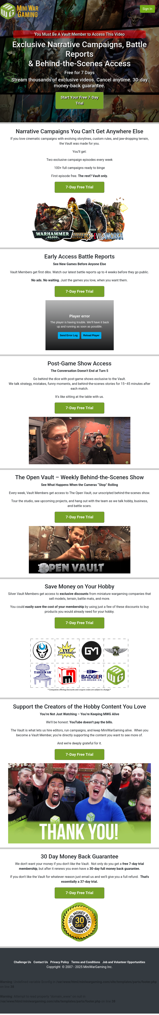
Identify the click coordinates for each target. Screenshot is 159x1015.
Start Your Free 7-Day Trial (79, 100)
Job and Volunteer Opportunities (124, 962)
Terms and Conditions (85, 962)
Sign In (147, 9)
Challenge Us (22, 962)
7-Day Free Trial (79, 187)
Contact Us (41, 962)
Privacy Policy (59, 962)
